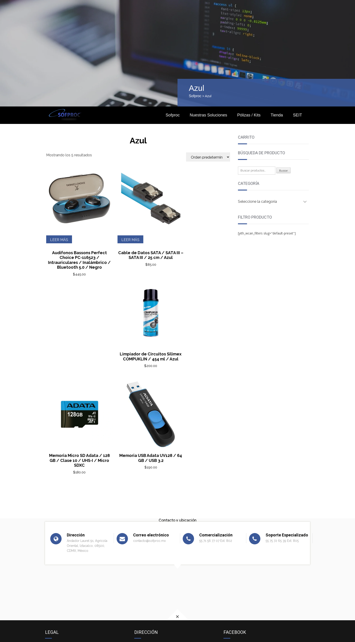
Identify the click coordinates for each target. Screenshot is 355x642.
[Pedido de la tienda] (208, 157)
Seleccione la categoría (257, 201)
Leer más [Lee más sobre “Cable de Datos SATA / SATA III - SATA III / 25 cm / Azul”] (123, 230)
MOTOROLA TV (59, 584)
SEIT (297, 115)
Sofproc (195, 96)
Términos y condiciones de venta (72, 544)
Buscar (283, 170)
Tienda (277, 115)
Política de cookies (60, 550)
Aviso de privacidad (61, 539)
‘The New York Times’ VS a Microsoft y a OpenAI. (85, 576)
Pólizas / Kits (249, 115)
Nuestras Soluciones (208, 115)
